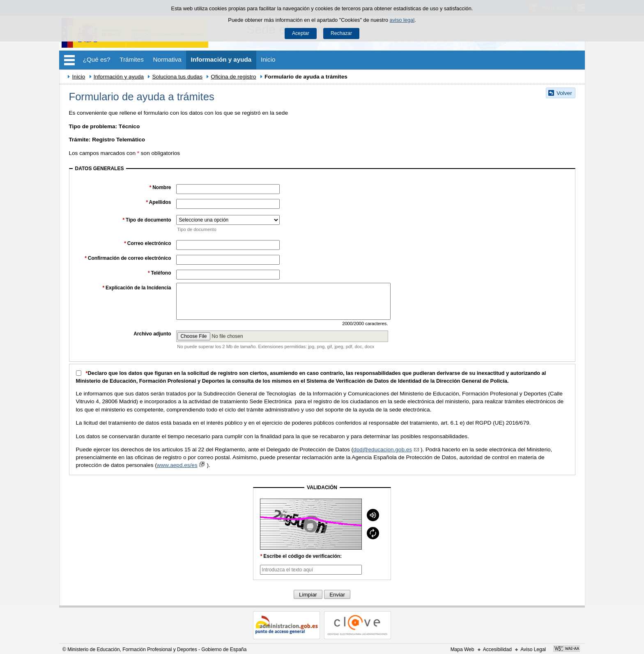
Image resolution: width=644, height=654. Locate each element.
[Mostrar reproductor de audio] (373, 515)
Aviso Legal (533, 649)
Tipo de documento (146, 220)
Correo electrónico (147, 243)
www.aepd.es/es (182, 465)
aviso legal (402, 20)
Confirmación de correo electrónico (128, 258)
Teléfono (159, 273)
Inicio (268, 59)
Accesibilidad (497, 649)
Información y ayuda (221, 59)
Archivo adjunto (152, 334)
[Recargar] (373, 533)
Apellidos (158, 202)
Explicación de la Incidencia (136, 288)
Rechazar (341, 33)
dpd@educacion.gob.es (387, 449)
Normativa (167, 59)
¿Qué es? (96, 59)
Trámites (132, 59)
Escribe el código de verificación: (301, 556)
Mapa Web (462, 649)
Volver (564, 93)
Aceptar (300, 33)
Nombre (160, 187)
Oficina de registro (233, 77)
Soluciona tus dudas (177, 77)
